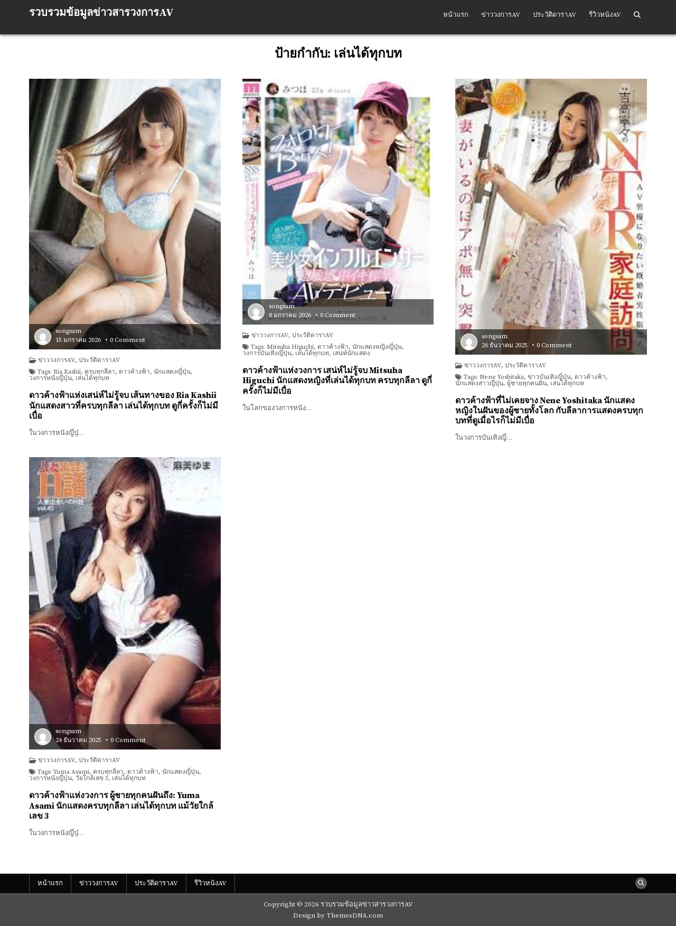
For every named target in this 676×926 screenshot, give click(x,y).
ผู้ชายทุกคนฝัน (527, 384)
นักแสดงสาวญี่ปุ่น (479, 384)
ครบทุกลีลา (99, 372)
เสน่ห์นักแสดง (351, 353)
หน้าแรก (455, 15)
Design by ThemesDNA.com (338, 915)
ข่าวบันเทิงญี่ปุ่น (549, 377)
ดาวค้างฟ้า (134, 372)
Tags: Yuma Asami (63, 772)
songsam (68, 331)
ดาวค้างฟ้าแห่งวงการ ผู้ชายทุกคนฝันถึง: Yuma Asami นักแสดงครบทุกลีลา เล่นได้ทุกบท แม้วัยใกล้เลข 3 (121, 805)
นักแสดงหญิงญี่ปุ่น (377, 347)
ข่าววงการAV (500, 15)
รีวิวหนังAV (605, 15)
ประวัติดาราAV (554, 15)
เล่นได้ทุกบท (92, 378)
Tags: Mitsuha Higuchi (282, 347)
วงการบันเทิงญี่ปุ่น (267, 353)
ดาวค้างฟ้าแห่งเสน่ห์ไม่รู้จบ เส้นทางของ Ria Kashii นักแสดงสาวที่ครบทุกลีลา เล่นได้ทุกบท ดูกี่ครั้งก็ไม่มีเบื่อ (123, 405)
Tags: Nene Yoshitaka (493, 377)
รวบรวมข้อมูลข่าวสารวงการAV (101, 13)
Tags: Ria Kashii (59, 372)
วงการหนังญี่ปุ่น (50, 378)
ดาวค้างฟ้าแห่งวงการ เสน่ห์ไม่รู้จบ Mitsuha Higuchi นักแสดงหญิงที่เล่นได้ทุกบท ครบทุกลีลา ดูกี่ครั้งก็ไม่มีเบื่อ (337, 380)
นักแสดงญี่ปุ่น (172, 372)
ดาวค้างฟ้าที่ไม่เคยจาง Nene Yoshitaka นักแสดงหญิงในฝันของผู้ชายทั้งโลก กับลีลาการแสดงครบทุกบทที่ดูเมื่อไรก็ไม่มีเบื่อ (549, 410)
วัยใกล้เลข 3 (92, 778)
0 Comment (127, 340)
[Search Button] (637, 15)
